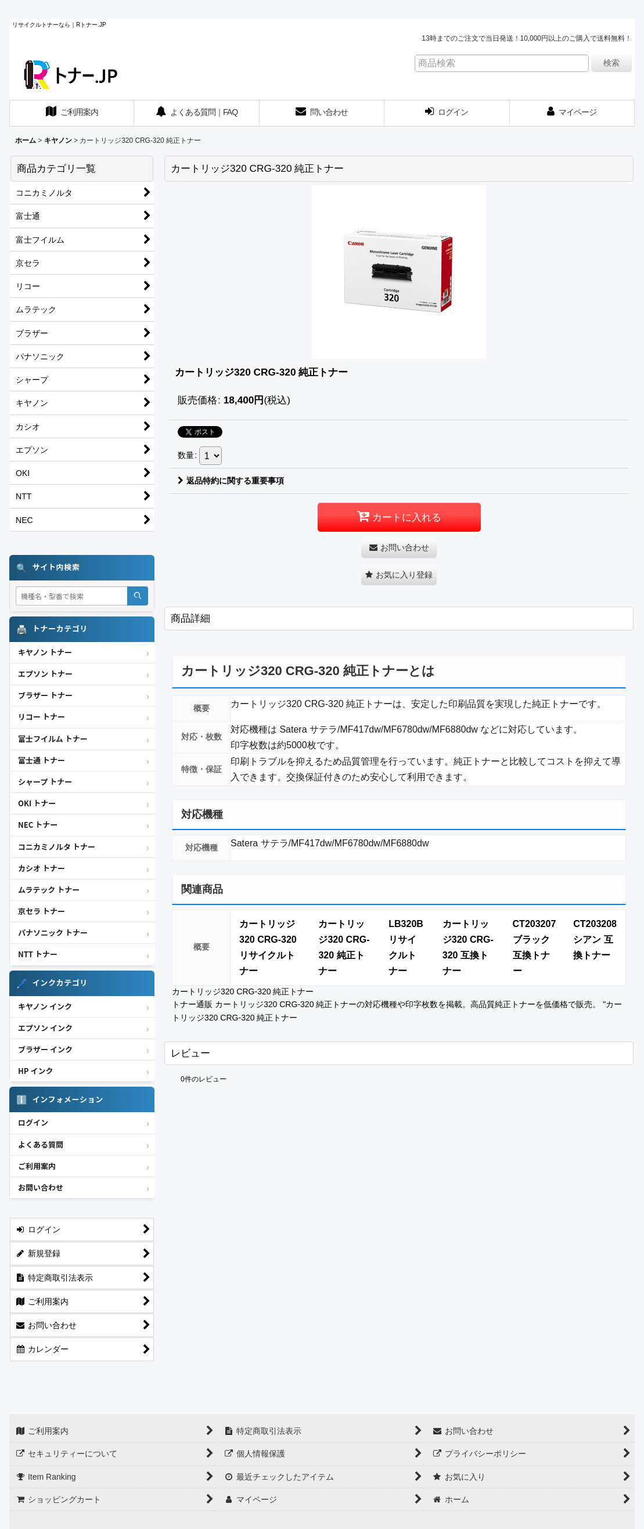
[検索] (137, 595)
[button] (399, 575)
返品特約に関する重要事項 (231, 480)
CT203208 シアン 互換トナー (595, 939)
